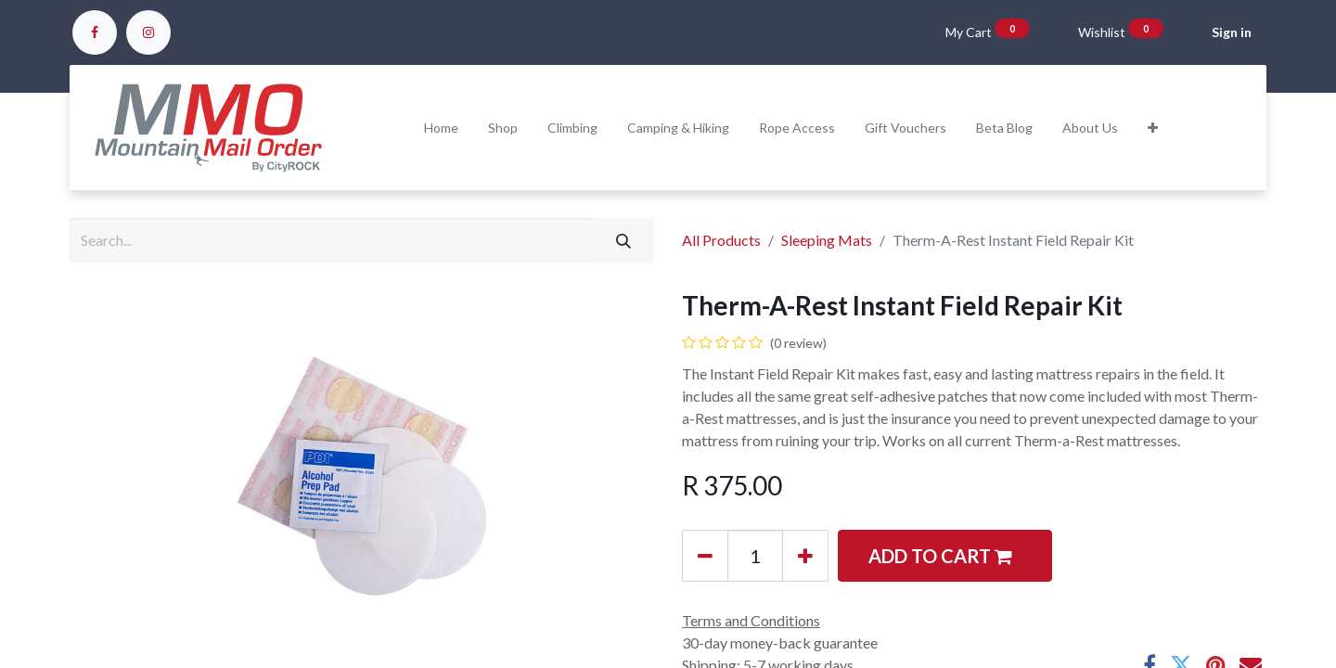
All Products (721, 240)
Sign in (1232, 32)
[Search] (623, 240)
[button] (1153, 127)
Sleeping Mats (826, 240)
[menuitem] (441, 127)
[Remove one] (705, 556)
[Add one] (805, 556)
